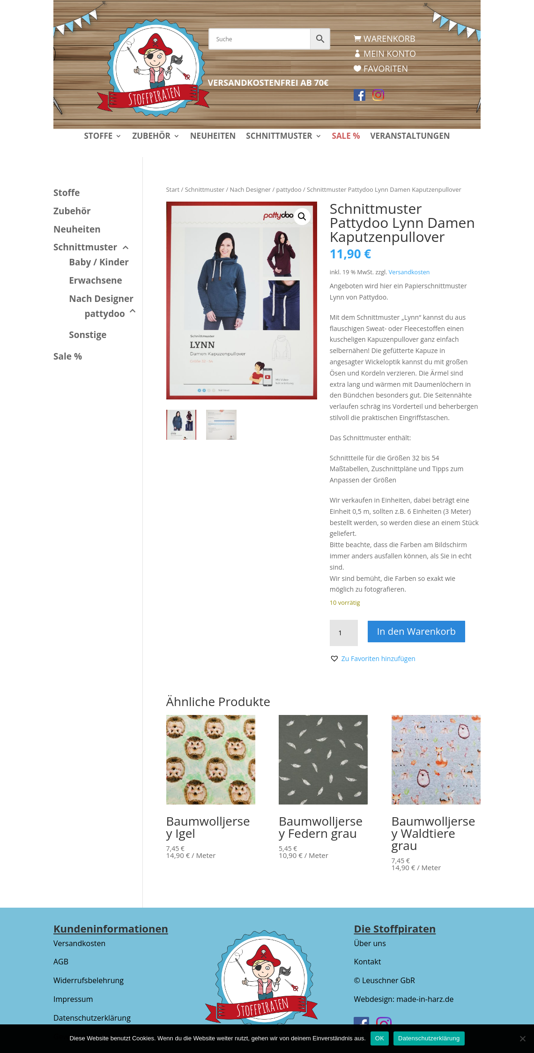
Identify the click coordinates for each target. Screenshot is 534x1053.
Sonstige (87, 335)
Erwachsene (95, 280)
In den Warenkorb (417, 631)
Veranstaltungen (410, 137)
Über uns (370, 943)
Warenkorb (389, 38)
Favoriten (385, 68)
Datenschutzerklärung (92, 1018)
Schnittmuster (279, 137)
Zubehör (151, 137)
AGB (60, 961)
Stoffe (98, 137)
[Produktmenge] (344, 633)
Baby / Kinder (99, 262)
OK (379, 1038)
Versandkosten (409, 272)
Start (173, 189)
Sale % (346, 137)
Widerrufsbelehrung (88, 980)
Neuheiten (213, 137)
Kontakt (367, 961)
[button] (302, 216)
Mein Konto (389, 53)
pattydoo (289, 189)
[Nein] (522, 1038)
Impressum (73, 999)
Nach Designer (250, 189)
